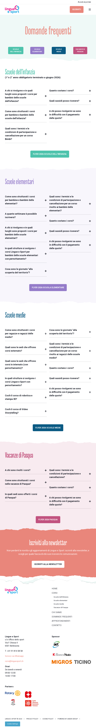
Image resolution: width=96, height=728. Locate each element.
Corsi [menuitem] (55, 593)
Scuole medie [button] (59, 50)
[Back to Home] (12, 9)
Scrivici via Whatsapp (14, 656)
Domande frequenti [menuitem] (62, 617)
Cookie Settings (12, 724)
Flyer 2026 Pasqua (48, 519)
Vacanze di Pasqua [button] (80, 50)
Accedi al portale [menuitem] (84, 2)
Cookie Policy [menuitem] (47, 719)
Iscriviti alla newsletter (48, 564)
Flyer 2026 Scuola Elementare (48, 287)
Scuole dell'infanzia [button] (15, 50)
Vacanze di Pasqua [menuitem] (61, 607)
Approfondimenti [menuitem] (61, 621)
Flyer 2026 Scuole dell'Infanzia (49, 154)
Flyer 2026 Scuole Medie (48, 428)
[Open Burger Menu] (89, 9)
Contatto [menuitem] (57, 625)
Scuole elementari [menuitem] (60, 600)
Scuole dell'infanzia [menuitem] (61, 597)
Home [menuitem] (54, 588)
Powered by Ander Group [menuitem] (68, 719)
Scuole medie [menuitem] (59, 604)
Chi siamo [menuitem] (57, 612)
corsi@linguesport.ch (14, 661)
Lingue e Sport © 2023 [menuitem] (13, 719)
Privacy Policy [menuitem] (32, 719)
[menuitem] (12, 724)
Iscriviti (76, 9)
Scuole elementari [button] (37, 50)
